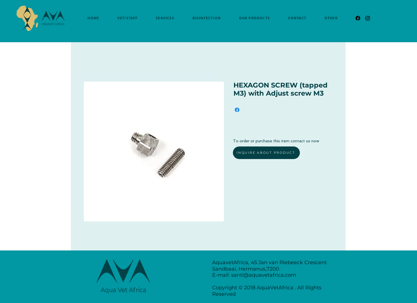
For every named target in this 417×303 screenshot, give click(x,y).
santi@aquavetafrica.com (263, 275)
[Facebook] (358, 18)
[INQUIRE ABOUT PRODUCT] (266, 152)
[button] (331, 18)
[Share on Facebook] (237, 109)
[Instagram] (368, 18)
